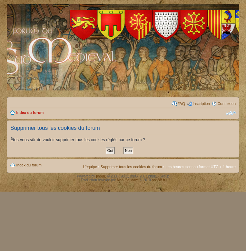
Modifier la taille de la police (231, 113)
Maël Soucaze (128, 180)
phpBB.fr (158, 180)
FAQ (181, 104)
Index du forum (29, 112)
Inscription (201, 104)
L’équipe (90, 167)
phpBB (101, 176)
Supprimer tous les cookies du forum (131, 167)
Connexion (226, 104)
